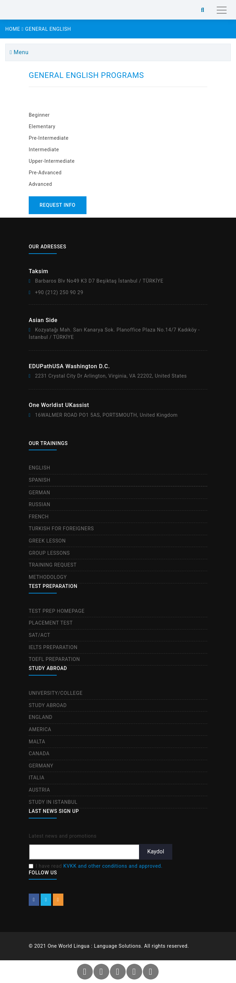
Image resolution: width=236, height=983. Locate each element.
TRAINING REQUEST (53, 565)
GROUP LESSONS (49, 553)
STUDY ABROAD (48, 705)
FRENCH (39, 516)
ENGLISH (39, 468)
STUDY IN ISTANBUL (53, 802)
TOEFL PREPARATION (54, 659)
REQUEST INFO (58, 205)
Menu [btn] (19, 52)
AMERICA (40, 729)
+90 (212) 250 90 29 (59, 292)
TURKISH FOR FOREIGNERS (61, 528)
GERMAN (39, 492)
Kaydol (155, 851)
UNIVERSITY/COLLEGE (56, 693)
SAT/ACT (39, 635)
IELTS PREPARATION (53, 647)
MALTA (37, 741)
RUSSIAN (39, 504)
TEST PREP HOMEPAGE (57, 611)
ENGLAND (41, 717)
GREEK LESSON (47, 541)
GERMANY (41, 766)
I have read (99, 866)
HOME (14, 29)
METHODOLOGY (48, 577)
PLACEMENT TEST (51, 623)
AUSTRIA (39, 790)
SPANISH (39, 480)
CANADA (39, 753)
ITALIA (36, 777)
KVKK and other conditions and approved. (112, 866)
